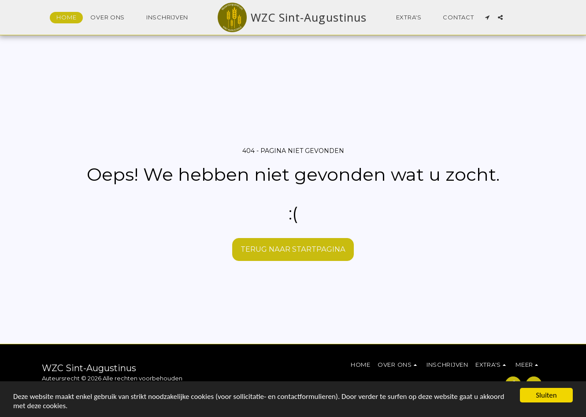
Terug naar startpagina (293, 249)
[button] (111, 17)
